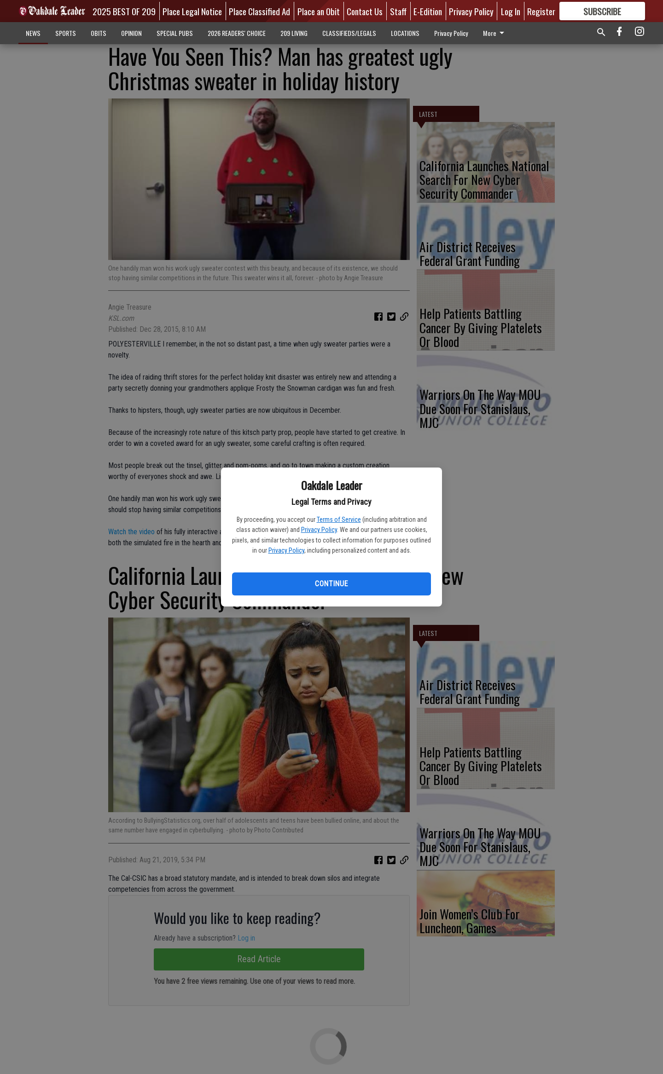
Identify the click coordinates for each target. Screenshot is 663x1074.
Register (541, 11)
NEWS (33, 33)
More (495, 33)
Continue (331, 583)
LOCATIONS (405, 33)
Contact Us (365, 11)
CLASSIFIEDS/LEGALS (349, 33)
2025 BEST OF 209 (124, 11)
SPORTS (65, 33)
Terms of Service (339, 519)
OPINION (131, 33)
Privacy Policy (319, 529)
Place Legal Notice (192, 11)
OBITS (98, 33)
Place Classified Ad (259, 11)
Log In (510, 11)
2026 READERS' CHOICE (237, 33)
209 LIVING (294, 33)
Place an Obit (318, 11)
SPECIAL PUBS (175, 33)
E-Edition (427, 11)
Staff (398, 11)
